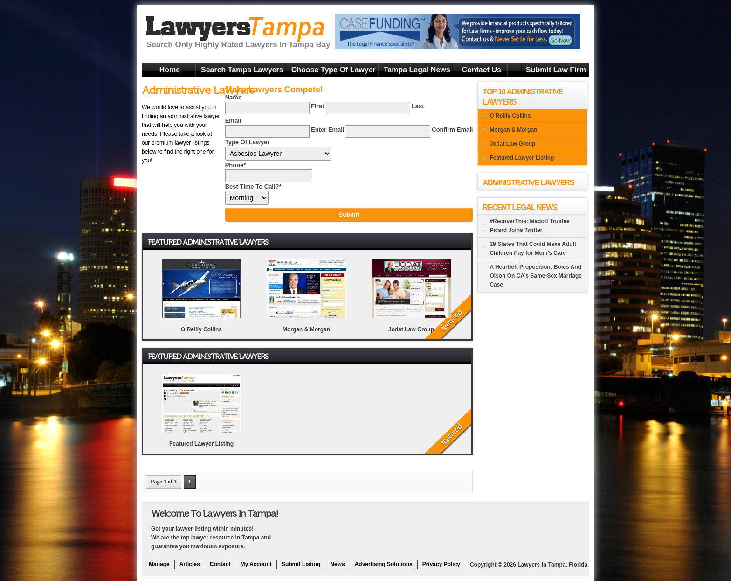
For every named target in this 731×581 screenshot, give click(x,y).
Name (233, 97)
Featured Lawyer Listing (201, 444)
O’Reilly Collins (201, 329)
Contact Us (481, 70)
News (337, 564)
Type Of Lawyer (247, 142)
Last (418, 106)
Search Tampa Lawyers (242, 70)
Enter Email (328, 129)
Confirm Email (452, 129)
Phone (235, 164)
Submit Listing (301, 564)
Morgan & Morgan (306, 329)
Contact (220, 564)
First (317, 106)
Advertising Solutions (384, 564)
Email (233, 120)
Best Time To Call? (253, 186)
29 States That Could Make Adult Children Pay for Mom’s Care (533, 248)
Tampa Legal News (417, 70)
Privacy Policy (441, 564)
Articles (189, 564)
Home (169, 70)
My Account (256, 564)
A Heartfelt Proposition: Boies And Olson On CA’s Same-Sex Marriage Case (536, 276)
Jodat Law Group (411, 329)
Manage (159, 564)
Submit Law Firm (556, 70)
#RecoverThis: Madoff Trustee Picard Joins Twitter (529, 225)
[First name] (267, 108)
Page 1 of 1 (164, 481)
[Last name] (368, 108)
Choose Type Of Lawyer (333, 70)
